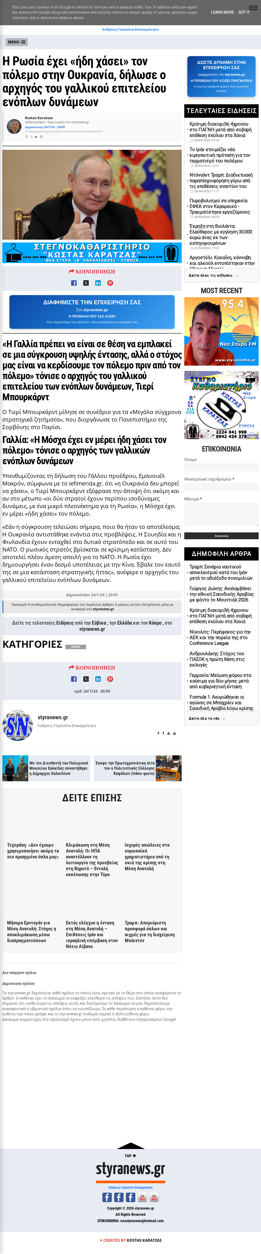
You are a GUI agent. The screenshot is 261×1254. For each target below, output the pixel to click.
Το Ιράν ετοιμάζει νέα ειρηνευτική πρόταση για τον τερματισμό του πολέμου (219, 155)
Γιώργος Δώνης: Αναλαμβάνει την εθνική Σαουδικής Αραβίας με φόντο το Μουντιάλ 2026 (221, 594)
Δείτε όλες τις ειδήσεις (214, 276)
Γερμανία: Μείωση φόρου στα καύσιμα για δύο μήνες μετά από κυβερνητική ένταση (220, 681)
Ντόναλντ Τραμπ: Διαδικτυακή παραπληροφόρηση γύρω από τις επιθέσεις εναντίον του (221, 180)
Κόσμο (155, 625)
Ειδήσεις (65, 625)
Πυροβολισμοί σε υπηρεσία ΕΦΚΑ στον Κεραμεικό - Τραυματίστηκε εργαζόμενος (219, 206)
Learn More (222, 12)
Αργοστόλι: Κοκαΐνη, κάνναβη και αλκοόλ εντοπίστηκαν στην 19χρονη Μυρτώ (222, 263)
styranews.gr (92, 632)
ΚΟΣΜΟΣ (75, 649)
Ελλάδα (124, 625)
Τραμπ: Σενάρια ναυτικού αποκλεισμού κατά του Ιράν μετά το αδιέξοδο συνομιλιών (221, 572)
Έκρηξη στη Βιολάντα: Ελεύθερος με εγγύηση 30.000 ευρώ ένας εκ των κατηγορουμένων (220, 234)
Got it (244, 12)
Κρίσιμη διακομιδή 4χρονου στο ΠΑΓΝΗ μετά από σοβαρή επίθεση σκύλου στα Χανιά (220, 129)
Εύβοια (99, 625)
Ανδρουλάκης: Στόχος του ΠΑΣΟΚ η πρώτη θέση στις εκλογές (217, 659)
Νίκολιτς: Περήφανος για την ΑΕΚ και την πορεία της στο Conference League (220, 637)
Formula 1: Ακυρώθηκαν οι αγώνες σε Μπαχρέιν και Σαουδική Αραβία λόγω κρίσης (221, 702)
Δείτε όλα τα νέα (207, 719)
